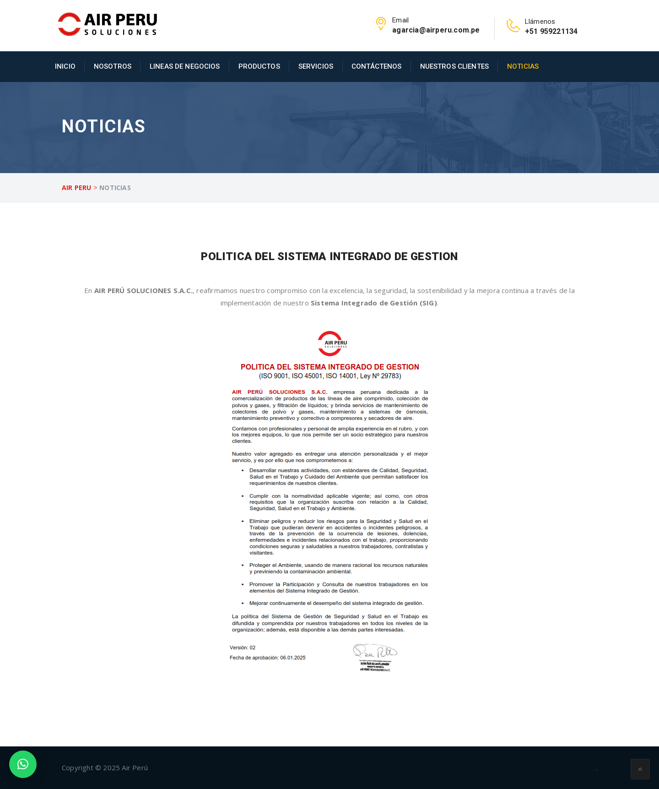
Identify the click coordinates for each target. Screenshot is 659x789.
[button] (23, 764)
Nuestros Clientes (454, 66)
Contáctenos (376, 66)
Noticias (523, 66)
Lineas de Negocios (185, 66)
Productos (259, 66)
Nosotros (112, 66)
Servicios (315, 66)
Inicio (65, 66)
